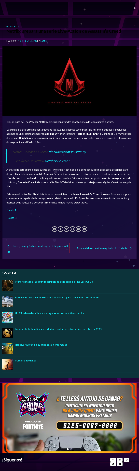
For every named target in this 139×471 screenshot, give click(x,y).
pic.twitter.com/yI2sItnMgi (67, 152)
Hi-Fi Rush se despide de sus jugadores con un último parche (49, 313)
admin (43, 41)
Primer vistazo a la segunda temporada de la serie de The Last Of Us (54, 281)
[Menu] (4, 8)
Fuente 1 (11, 210)
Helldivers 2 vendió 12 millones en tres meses (41, 344)
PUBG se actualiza (25, 360)
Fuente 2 (11, 217)
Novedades (12, 26)
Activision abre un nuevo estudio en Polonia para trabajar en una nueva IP (57, 297)
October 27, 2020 (57, 161)
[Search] (135, 8)
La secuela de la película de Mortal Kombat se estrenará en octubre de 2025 (58, 328)
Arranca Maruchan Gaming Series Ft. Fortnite (105, 248)
